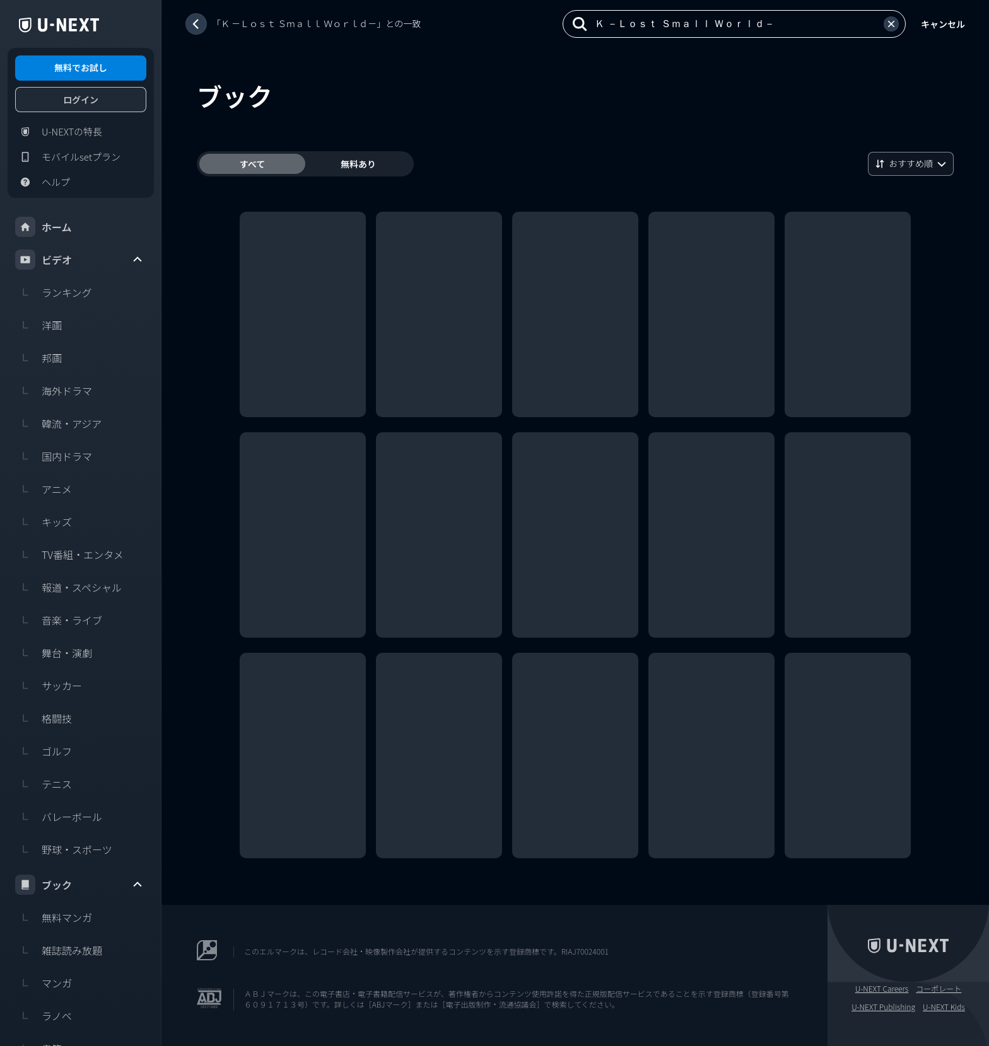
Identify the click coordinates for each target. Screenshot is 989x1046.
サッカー (48, 685)
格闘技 (43, 718)
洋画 (38, 325)
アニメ (43, 489)
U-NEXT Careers (882, 989)
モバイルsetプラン (67, 157)
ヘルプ (42, 182)
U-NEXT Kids (944, 1007)
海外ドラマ (53, 391)
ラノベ (43, 1016)
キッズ (43, 522)
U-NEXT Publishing (883, 1007)
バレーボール (58, 817)
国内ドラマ (53, 456)
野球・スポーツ (63, 849)
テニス (43, 784)
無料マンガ (53, 917)
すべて (252, 164)
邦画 (38, 358)
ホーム (43, 227)
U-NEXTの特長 (58, 132)
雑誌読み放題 (58, 950)
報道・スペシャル (68, 587)
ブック (79, 885)
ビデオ (79, 260)
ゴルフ (43, 751)
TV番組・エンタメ (69, 554)
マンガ (43, 983)
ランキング (53, 292)
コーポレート (938, 989)
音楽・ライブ (58, 620)
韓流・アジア (58, 423)
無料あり (358, 164)
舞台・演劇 (53, 653)
